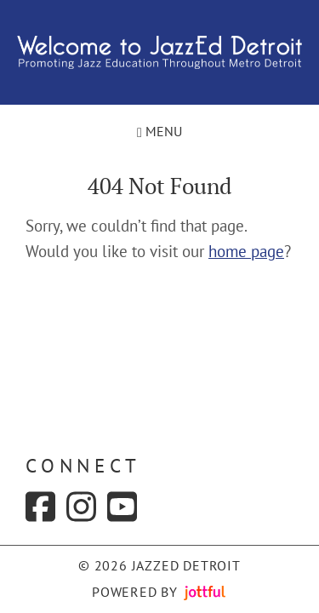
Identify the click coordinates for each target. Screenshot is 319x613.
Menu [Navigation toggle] (159, 131)
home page (246, 251)
